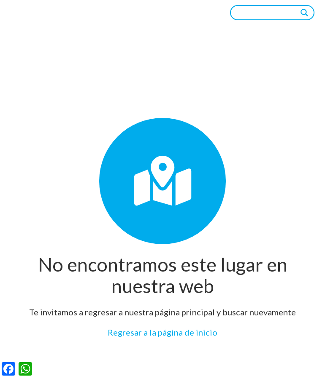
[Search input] (268, 13)
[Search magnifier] (304, 13)
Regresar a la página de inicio (162, 332)
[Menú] (206, 12)
